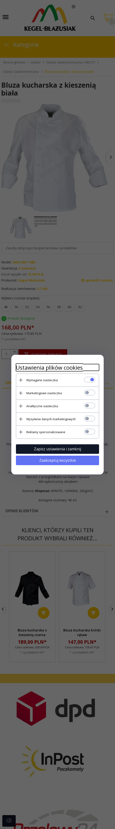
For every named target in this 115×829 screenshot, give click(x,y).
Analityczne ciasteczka (42, 406)
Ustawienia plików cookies (49, 367)
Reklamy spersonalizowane (45, 432)
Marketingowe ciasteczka (44, 393)
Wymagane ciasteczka (42, 380)
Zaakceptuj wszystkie (57, 460)
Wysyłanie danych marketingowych (51, 419)
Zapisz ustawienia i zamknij (57, 448)
